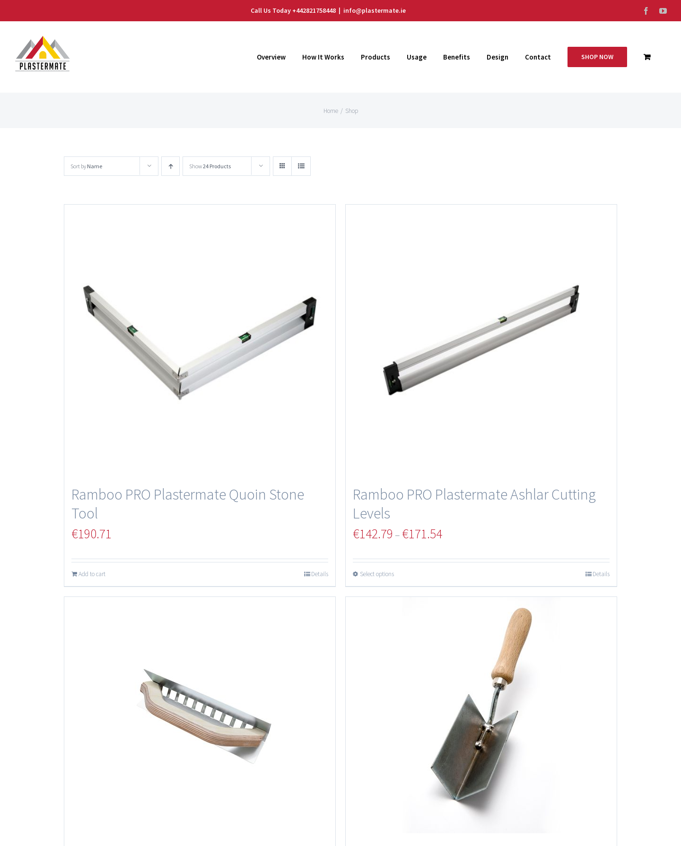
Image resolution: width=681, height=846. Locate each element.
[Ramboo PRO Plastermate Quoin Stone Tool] (199, 340)
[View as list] (301, 166)
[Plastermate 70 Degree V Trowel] (481, 715)
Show (210, 166)
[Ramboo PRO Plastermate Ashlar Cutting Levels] (481, 340)
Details (319, 574)
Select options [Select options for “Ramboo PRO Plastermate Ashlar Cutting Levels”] (377, 574)
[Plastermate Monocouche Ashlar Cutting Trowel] (199, 715)
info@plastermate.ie (374, 10)
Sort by (86, 166)
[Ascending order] (170, 166)
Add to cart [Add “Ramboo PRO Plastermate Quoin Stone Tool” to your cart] (92, 574)
